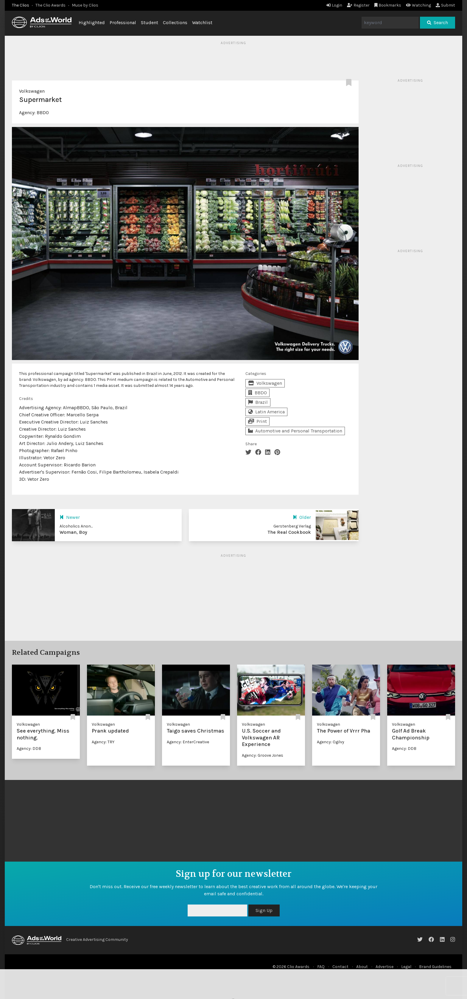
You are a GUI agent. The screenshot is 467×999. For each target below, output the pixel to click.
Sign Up (264, 910)
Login (334, 5)
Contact (340, 966)
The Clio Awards (50, 5)
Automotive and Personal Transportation (295, 431)
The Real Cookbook (289, 532)
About (362, 966)
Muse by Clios (85, 5)
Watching (418, 5)
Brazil (258, 402)
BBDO (43, 112)
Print (257, 421)
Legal (406, 966)
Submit (445, 5)
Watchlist (202, 22)
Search (437, 22)
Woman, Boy (73, 532)
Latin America (266, 412)
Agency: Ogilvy (330, 741)
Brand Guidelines (435, 966)
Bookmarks (387, 5)
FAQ (321, 966)
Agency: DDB (29, 748)
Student (149, 22)
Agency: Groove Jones (262, 755)
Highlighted (92, 22)
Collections (175, 22)
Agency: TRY (103, 741)
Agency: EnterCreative (188, 741)
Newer (70, 517)
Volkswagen (32, 91)
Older (302, 517)
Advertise (384, 966)
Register (358, 5)
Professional (123, 22)
